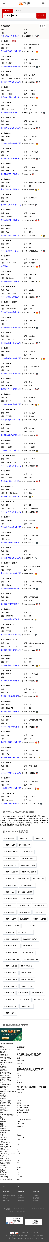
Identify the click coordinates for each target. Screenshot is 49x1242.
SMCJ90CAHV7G (10, 986)
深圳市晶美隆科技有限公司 (11, 358)
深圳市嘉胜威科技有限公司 (11, 51)
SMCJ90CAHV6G (27, 979)
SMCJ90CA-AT (24, 845)
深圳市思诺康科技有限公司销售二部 (14, 251)
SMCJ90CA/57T (10, 919)
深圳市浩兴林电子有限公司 (11, 82)
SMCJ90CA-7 (40, 838)
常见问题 (21, 1195)
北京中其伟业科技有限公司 (11, 573)
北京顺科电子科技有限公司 (11, 389)
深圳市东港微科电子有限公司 (12, 542)
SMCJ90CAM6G (26, 986)
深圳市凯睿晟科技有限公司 (11, 143)
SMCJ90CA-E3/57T (28, 865)
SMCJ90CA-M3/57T (25, 892)
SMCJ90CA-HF (23, 878)
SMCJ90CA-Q (9, 905)
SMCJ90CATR (39, 999)
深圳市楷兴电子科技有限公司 (12, 711)
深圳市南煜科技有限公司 (10, 757)
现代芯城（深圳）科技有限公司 (12, 97)
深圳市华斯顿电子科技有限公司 (12, 113)
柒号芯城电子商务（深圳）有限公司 (14, 36)
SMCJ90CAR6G (38, 993)
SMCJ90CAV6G (26, 1006)
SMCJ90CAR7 (9, 999)
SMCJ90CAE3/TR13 (11, 926)
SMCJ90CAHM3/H (10, 952)
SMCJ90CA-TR (24, 912)
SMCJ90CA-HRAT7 (27, 885)
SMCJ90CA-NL (28, 899)
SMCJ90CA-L (9, 892)
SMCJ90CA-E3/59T (11, 872)
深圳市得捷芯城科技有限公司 (12, 159)
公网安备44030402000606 (16, 1238)
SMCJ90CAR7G (24, 999)
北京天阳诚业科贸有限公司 (11, 205)
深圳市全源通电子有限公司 (11, 558)
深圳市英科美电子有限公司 (11, 466)
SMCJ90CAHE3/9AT (30, 939)
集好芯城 (4, 266)
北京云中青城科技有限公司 (11, 742)
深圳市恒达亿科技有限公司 (11, 343)
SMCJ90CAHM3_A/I (30, 959)
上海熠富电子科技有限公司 (11, 788)
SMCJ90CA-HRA (10, 885)
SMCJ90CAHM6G (10, 966)
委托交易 (21, 1198)
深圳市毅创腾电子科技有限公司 (12, 804)
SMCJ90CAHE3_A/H (11, 946)
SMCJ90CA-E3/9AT (29, 872)
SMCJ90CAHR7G (10, 979)
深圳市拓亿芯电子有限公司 (11, 128)
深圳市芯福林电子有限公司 (11, 512)
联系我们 (36, 1198)
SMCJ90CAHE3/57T (25, 932)
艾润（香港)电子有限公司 (10, 420)
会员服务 (21, 1201)
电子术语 (6, 1198)
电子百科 (6, 1201)
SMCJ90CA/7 (24, 919)
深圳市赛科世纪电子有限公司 (12, 619)
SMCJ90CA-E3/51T (28, 858)
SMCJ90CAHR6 (27, 966)
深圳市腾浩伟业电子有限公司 (12, 281)
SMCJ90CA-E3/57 (10, 865)
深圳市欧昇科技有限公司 (10, 604)
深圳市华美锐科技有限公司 (11, 328)
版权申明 (40, 1235)
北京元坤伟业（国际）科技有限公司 (14, 189)
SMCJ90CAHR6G (10, 973)
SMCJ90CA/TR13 (39, 919)
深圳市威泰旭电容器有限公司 (12, 681)
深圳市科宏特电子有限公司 (11, 527)
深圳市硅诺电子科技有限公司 (12, 665)
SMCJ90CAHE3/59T (11, 939)
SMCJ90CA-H (9, 878)
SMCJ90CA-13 (9, 838)
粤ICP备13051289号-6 (35, 1238)
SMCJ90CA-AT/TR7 (11, 852)
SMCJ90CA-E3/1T (10, 858)
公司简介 (36, 1195)
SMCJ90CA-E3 (28, 852)
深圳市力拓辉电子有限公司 (11, 404)
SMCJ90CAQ (9, 993)
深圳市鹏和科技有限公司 (10, 220)
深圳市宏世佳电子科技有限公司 (12, 297)
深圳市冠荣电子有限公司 (10, 174)
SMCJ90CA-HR (38, 878)
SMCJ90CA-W (39, 912)
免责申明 (36, 1201)
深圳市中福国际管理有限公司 (12, 696)
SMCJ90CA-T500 (40, 905)
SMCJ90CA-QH (24, 905)
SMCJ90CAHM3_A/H (11, 959)
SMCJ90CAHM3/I (28, 952)
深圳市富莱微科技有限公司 (11, 650)
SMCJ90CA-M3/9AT (11, 899)
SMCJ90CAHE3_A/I (30, 946)
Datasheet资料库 (9, 1195)
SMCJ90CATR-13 (10, 1006)
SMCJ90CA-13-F (25, 838)
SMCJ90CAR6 (23, 993)
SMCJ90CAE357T (29, 926)
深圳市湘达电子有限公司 (10, 589)
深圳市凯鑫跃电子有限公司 (11, 435)
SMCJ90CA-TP (9, 912)
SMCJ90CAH (9, 932)
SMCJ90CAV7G (10, 1013)
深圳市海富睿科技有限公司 (11, 66)
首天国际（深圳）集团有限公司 (12, 481)
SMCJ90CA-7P (9, 845)
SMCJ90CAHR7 (26, 973)
